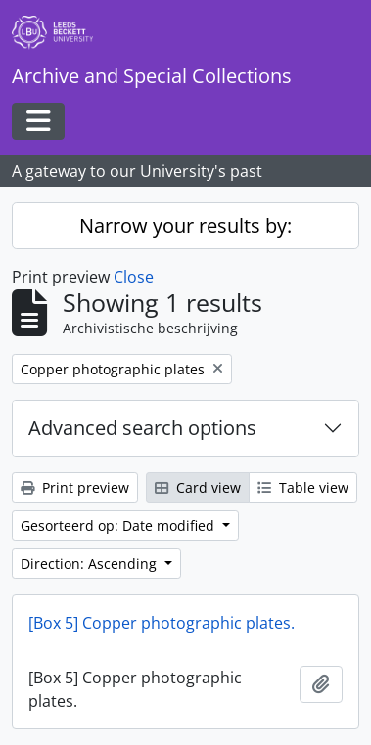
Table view (302, 487)
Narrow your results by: (185, 225)
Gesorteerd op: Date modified (119, 525)
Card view (198, 487)
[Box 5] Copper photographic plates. (161, 623)
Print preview (75, 487)
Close (134, 276)
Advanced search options (142, 428)
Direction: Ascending (91, 563)
